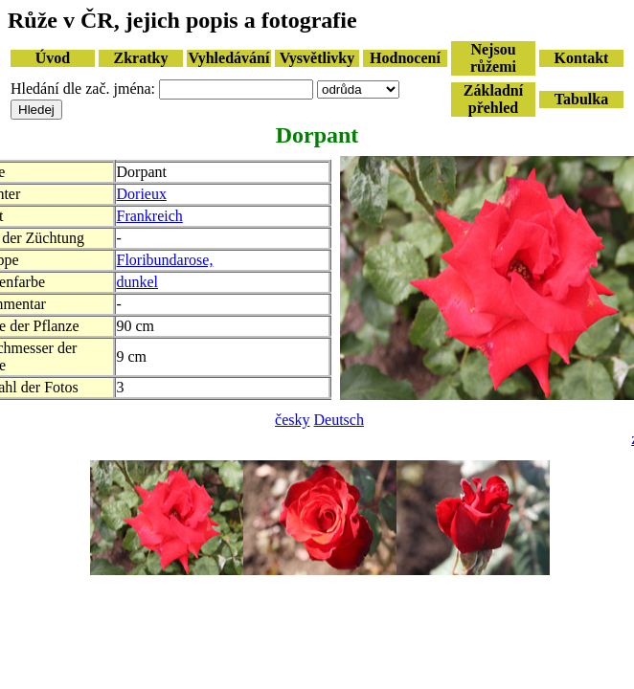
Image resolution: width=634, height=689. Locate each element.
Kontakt (582, 58)
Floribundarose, (165, 260)
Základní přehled (493, 99)
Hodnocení (405, 58)
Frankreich (150, 216)
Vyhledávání (229, 58)
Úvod (52, 58)
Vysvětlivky (317, 58)
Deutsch (339, 419)
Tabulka (581, 99)
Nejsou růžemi (493, 58)
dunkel (138, 282)
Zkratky (141, 58)
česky (292, 419)
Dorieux (142, 194)
